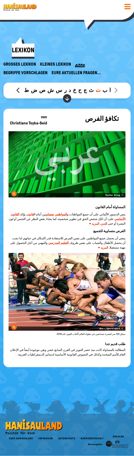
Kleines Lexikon (55, 64)
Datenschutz (66, 438)
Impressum (45, 438)
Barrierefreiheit (92, 438)
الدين (104, 223)
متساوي (49, 214)
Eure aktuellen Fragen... (76, 73)
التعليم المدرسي (58, 243)
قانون (30, 214)
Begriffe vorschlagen (25, 73)
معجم (80, 64)
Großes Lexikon (19, 64)
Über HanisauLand (21, 438)
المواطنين (61, 214)
